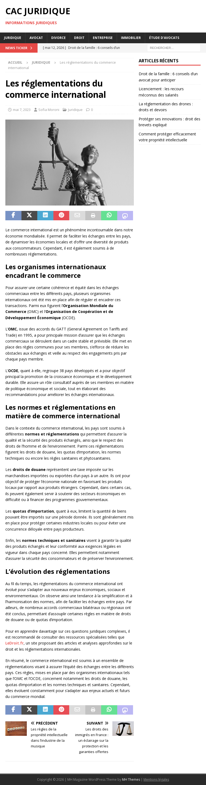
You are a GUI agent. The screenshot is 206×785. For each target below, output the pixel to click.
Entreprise (103, 37)
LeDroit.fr (14, 643)
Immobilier (131, 37)
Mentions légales (156, 779)
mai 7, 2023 (22, 109)
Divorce (58, 37)
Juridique (12, 37)
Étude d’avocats (164, 37)
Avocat (36, 37)
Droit (79, 37)
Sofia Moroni (48, 109)
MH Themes (131, 779)
